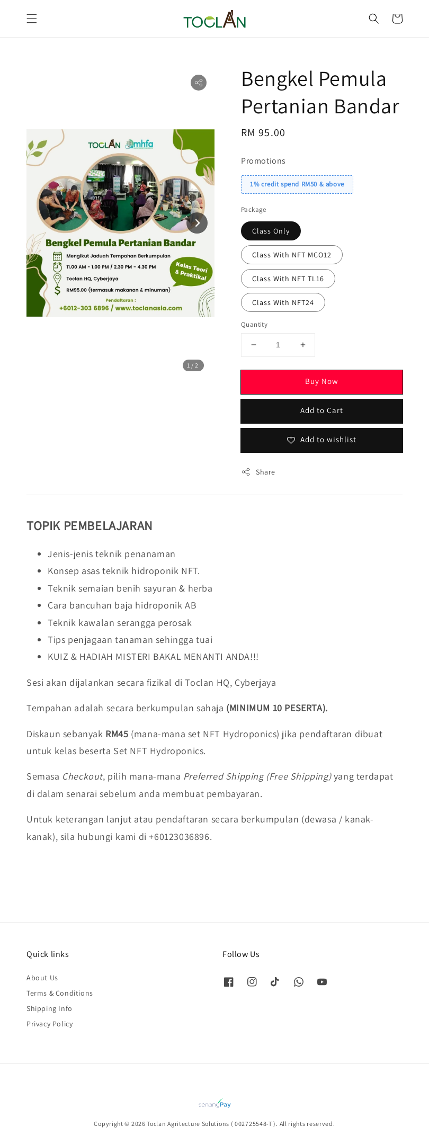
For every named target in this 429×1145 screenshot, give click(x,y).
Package (253, 209)
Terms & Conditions (59, 993)
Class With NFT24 (283, 302)
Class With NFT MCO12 (292, 255)
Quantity (254, 324)
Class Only (271, 231)
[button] (31, 18)
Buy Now (321, 381)
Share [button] (258, 472)
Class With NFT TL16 (288, 278)
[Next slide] (197, 223)
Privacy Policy (49, 1023)
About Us (42, 977)
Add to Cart (321, 410)
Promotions (263, 160)
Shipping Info (49, 1008)
